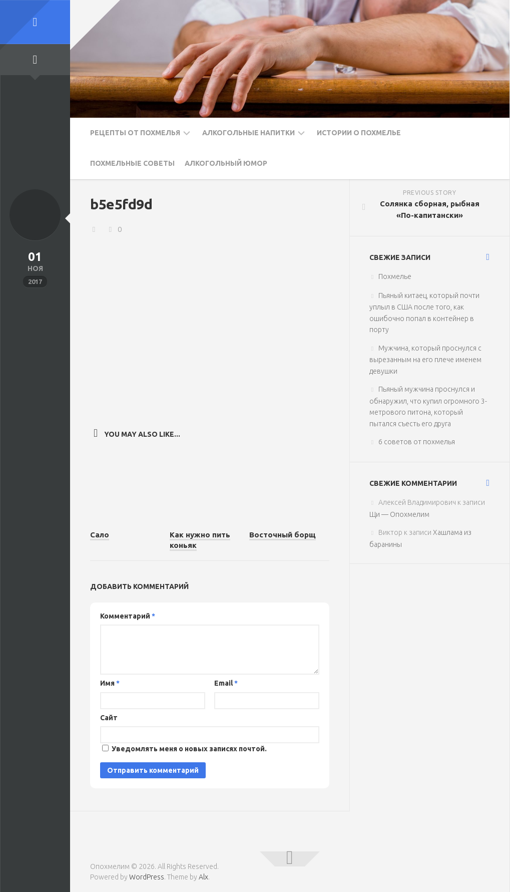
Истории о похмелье (359, 133)
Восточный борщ (282, 534)
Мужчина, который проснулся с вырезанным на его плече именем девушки (425, 359)
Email (226, 683)
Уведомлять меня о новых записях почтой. (189, 749)
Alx (203, 876)
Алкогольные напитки (248, 133)
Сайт (109, 717)
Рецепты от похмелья (135, 133)
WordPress (146, 876)
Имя (110, 683)
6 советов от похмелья (416, 442)
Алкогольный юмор (226, 163)
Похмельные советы (132, 163)
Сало (99, 534)
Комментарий (127, 616)
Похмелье (394, 276)
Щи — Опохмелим (399, 514)
